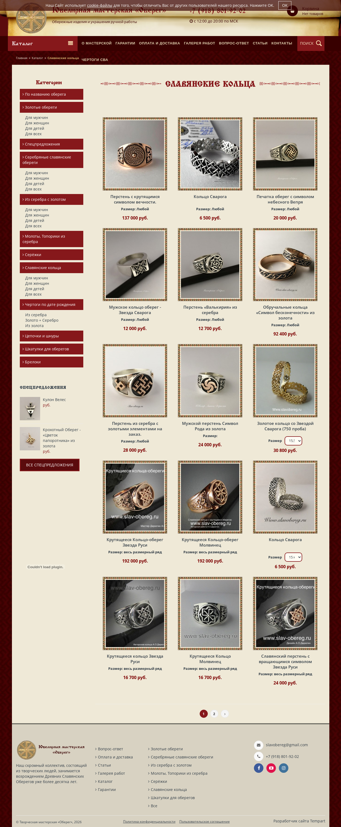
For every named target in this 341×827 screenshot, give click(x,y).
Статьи (104, 765)
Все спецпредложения (49, 464)
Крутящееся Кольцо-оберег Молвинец (210, 542)
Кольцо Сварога (210, 196)
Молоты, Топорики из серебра (44, 239)
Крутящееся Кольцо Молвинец (210, 658)
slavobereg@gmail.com (287, 744)
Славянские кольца (42, 267)
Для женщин (37, 122)
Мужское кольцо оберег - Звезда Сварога (135, 309)
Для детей (34, 128)
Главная (21, 58)
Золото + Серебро (41, 320)
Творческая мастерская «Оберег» (46, 822)
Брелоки (32, 361)
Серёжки (32, 254)
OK (285, 5)
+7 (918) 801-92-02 (218, 11)
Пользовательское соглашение (204, 821)
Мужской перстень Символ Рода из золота (210, 426)
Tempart (317, 820)
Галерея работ (111, 773)
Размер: (135, 208)
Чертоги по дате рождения (49, 304)
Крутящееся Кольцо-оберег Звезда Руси (135, 542)
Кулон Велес (54, 399)
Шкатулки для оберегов (46, 348)
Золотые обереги (40, 107)
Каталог (37, 58)
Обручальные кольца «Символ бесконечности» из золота (285, 312)
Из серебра (36, 314)
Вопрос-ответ (110, 748)
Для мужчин (36, 117)
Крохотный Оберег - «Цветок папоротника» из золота (62, 437)
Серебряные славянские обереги (47, 159)
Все (154, 805)
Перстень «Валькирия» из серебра (210, 309)
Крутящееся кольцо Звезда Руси (135, 658)
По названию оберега (44, 94)
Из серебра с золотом (44, 199)
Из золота (34, 325)
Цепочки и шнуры (41, 335)
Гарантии (107, 789)
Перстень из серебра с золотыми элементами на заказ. (135, 429)
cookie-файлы (99, 5)
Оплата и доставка (115, 757)
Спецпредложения (41, 144)
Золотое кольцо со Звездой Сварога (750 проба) (285, 426)
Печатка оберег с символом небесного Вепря (285, 199)
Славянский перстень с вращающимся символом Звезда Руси (285, 661)
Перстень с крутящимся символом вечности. (135, 199)
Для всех (33, 133)
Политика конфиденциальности (149, 821)
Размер (275, 440)
